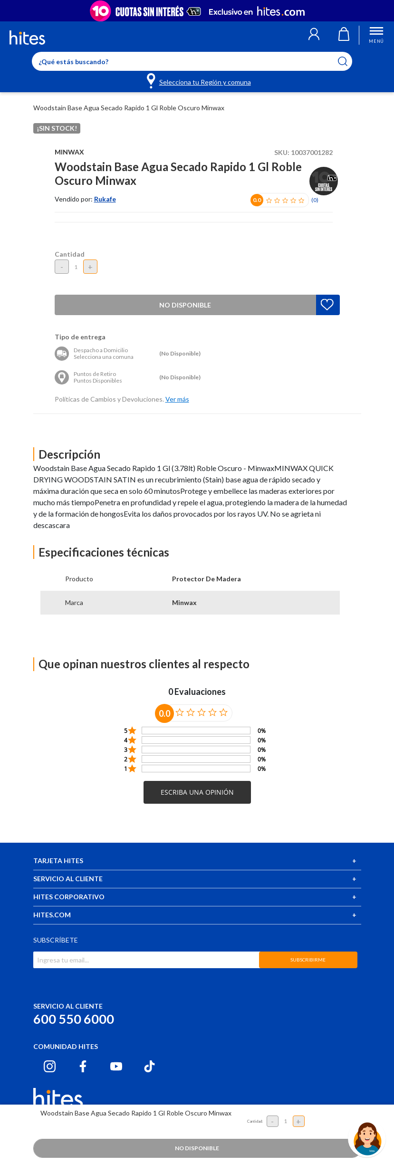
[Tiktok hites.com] (149, 1066)
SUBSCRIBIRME (308, 959)
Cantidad (70, 254)
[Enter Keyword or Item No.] (192, 61)
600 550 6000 (73, 1019)
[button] (313, 35)
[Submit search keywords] (348, 61)
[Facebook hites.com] (83, 1066)
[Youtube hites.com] (116, 1066)
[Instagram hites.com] (50, 1066)
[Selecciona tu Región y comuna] (199, 80)
